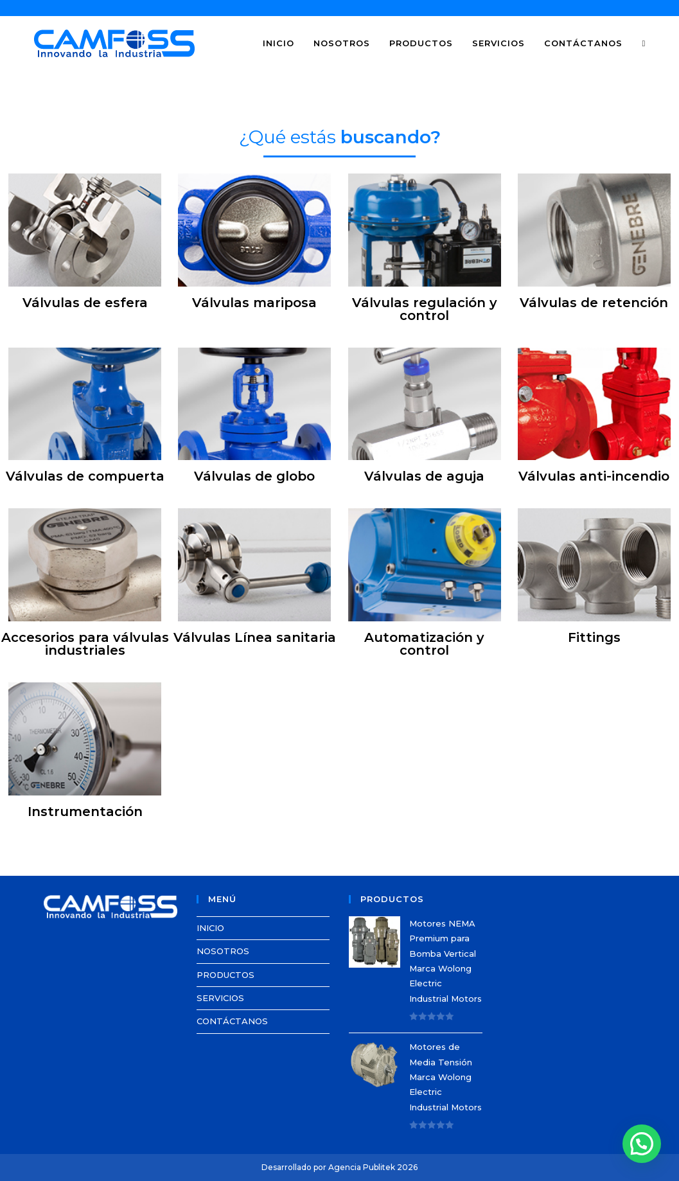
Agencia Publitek (361, 1167)
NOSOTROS (223, 951)
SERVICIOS (220, 998)
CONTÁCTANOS (232, 1021)
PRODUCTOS (225, 975)
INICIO (210, 928)
